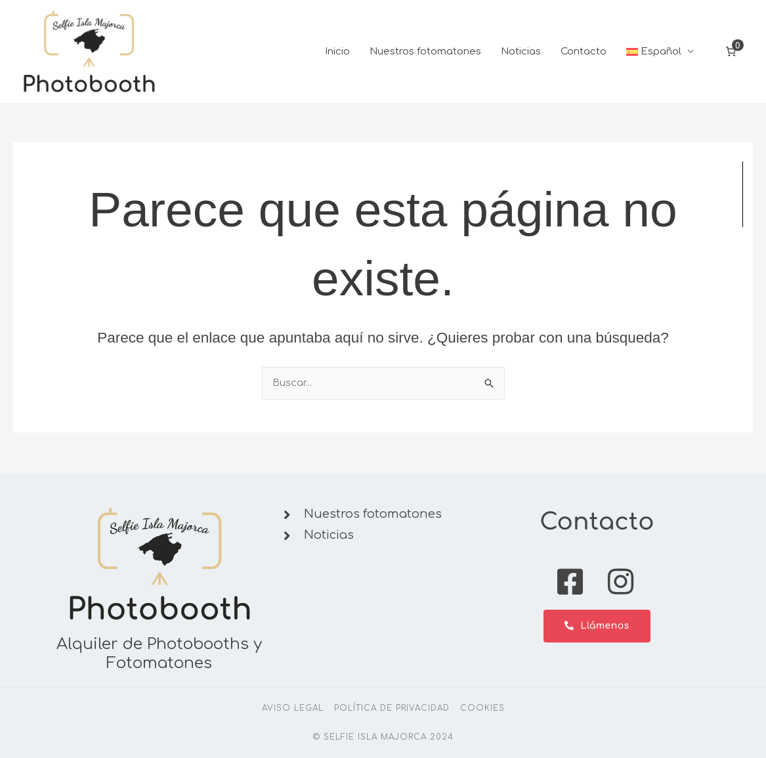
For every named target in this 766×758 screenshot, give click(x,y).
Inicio (337, 52)
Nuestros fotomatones (425, 52)
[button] (660, 52)
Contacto (583, 52)
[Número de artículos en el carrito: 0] (731, 52)
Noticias (521, 52)
